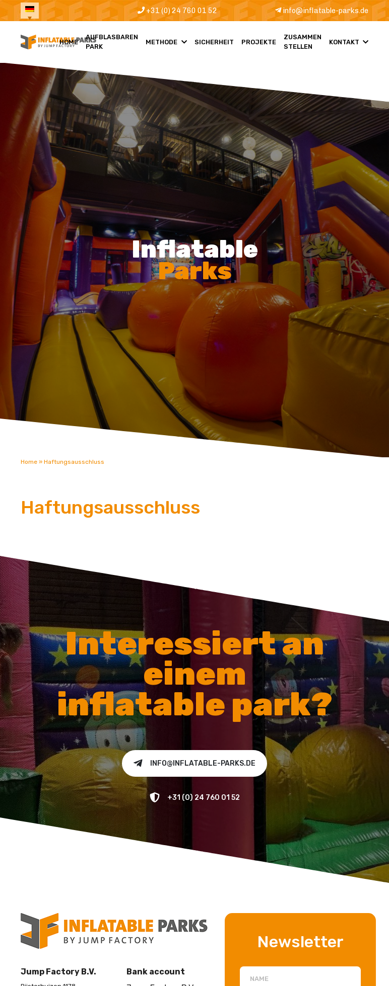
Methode (161, 48)
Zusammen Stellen (302, 47)
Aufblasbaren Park (112, 47)
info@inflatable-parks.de (315, 13)
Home (68, 48)
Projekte (258, 48)
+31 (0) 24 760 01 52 (171, 13)
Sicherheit (214, 48)
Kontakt (344, 48)
